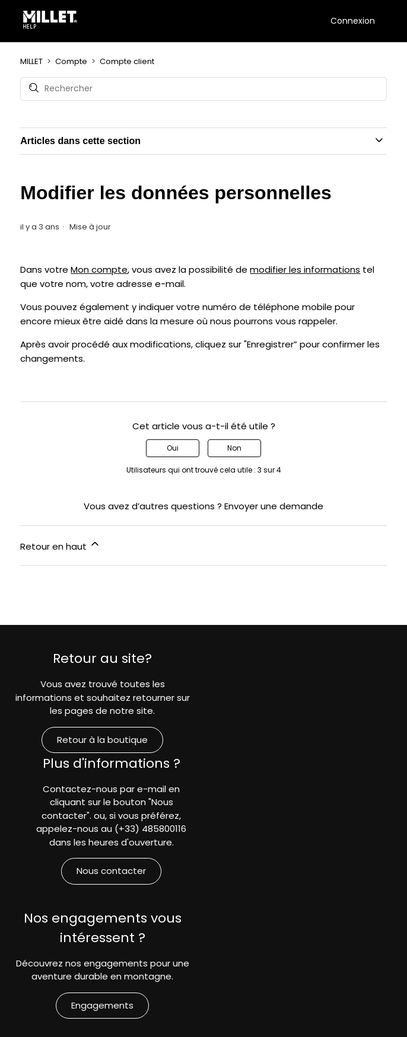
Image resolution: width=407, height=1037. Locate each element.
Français (204, 1013)
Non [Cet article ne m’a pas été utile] (234, 448)
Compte (71, 61)
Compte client (127, 61)
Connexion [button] (352, 21)
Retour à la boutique (101, 739)
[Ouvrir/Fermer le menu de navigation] (318, 20)
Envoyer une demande (273, 506)
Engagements (102, 900)
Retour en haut (60, 545)
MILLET (31, 61)
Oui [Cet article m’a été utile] (173, 448)
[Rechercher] (203, 89)
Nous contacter (314, 766)
